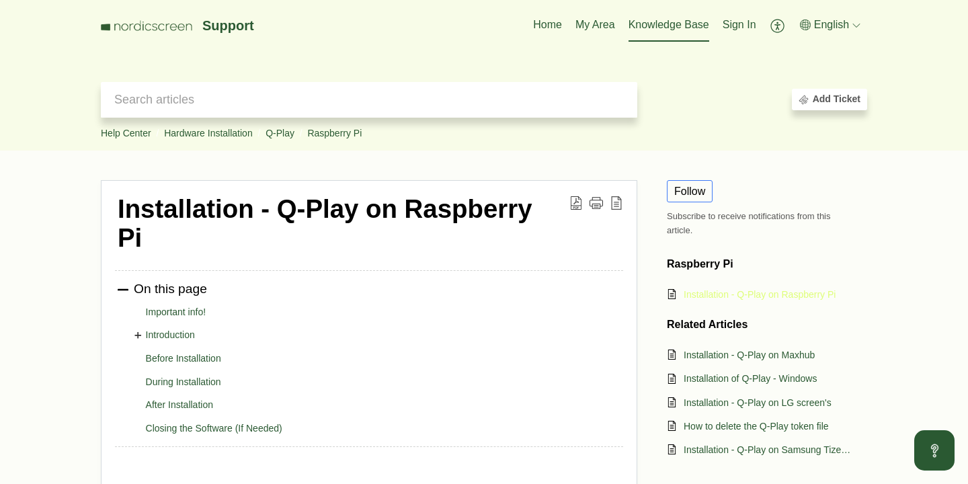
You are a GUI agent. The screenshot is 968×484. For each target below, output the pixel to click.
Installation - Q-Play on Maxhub (749, 355)
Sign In (739, 24)
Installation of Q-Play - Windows (750, 378)
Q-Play (280, 133)
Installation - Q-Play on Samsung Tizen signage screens (769, 449)
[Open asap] (934, 450)
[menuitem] (739, 25)
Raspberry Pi (334, 133)
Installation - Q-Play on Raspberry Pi (760, 294)
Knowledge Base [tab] (669, 24)
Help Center (126, 133)
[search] (369, 100)
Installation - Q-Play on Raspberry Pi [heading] (325, 223)
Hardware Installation (208, 133)
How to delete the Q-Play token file (756, 426)
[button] (778, 25)
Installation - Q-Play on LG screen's (758, 402)
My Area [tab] (595, 24)
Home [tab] (547, 24)
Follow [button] (689, 191)
